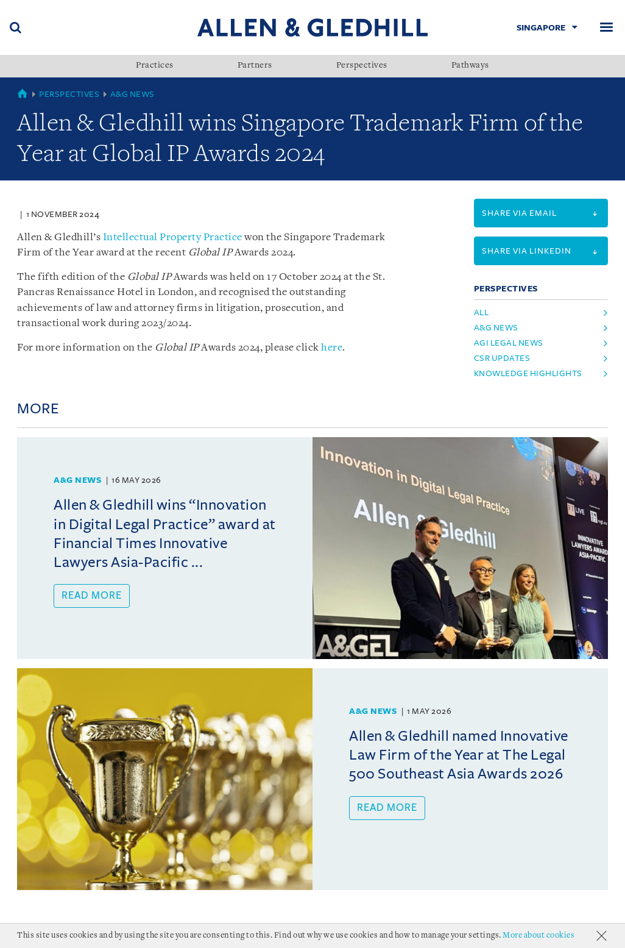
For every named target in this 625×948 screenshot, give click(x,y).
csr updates (502, 358)
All (481, 312)
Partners (255, 66)
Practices (155, 66)
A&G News (132, 94)
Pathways (470, 66)
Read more (92, 595)
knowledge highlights (528, 373)
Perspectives (361, 66)
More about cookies (538, 935)
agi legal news (508, 342)
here (331, 348)
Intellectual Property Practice (172, 237)
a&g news (496, 327)
